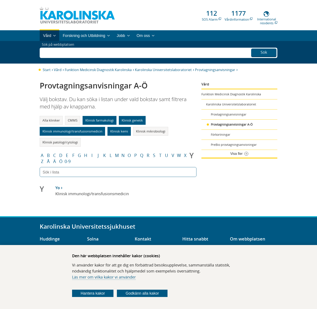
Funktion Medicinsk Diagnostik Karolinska (98, 69)
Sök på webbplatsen (60, 52)
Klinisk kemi (119, 131)
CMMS (72, 120)
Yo (57, 187)
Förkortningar (220, 134)
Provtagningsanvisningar (215, 69)
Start (47, 69)
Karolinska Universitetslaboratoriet (163, 69)
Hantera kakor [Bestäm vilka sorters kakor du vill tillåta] (93, 293)
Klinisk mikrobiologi (150, 131)
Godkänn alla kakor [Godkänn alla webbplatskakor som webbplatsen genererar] (142, 293)
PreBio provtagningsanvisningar (234, 145)
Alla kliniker (51, 120)
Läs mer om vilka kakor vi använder (104, 277)
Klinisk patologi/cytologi (60, 142)
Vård (58, 69)
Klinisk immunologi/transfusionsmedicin (72, 131)
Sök (264, 51)
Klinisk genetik (132, 120)
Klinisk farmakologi (99, 120)
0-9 (68, 161)
